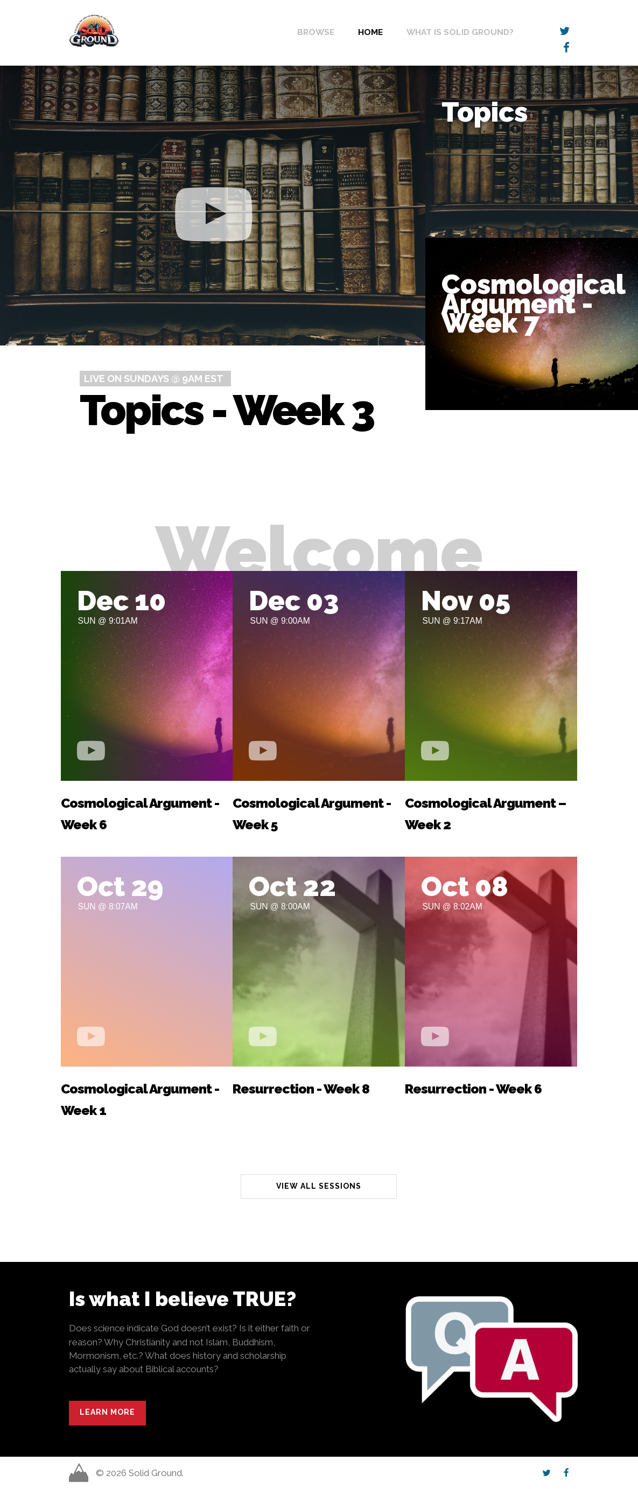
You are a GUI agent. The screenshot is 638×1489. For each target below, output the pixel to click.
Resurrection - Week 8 (301, 1089)
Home (370, 32)
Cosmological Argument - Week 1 (140, 1099)
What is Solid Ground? (460, 32)
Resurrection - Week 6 (473, 1089)
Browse (315, 32)
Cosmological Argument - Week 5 (312, 813)
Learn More (107, 1412)
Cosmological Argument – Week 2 (485, 813)
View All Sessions (318, 1186)
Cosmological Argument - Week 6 (140, 813)
